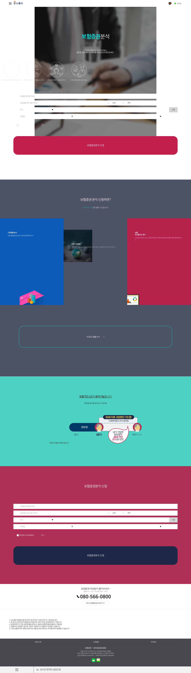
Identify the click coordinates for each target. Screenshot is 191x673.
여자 (128, 103)
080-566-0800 (95, 596)
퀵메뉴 (11, 3)
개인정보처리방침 (99, 648)
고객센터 (96, 642)
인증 (173, 110)
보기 (43, 125)
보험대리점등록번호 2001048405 (105, 655)
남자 (114, 103)
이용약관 (88, 648)
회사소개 (38, 642)
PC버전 (153, 642)
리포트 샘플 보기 (95, 337)
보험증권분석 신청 (95, 145)
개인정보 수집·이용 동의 (33, 125)
